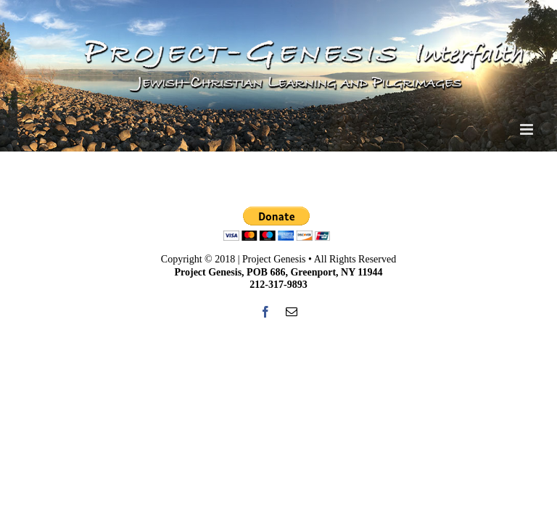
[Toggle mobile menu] (527, 129)
